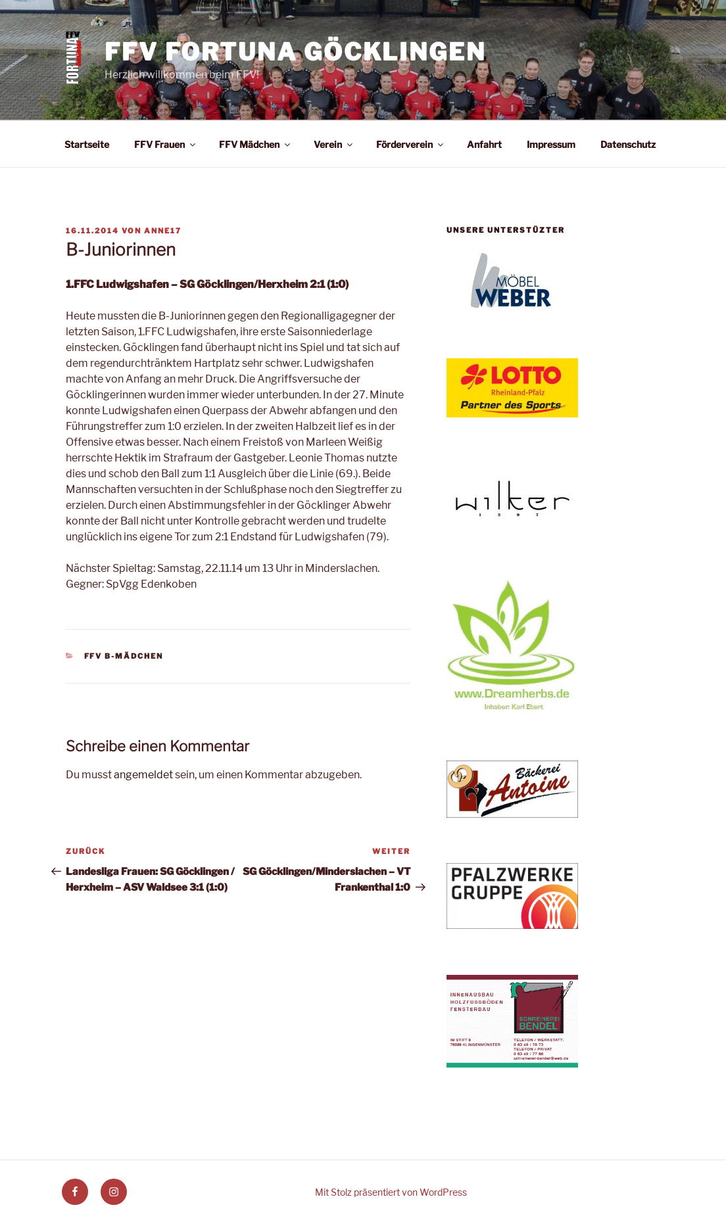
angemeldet (143, 774)
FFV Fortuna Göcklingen (295, 51)
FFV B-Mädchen (124, 656)
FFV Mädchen (255, 144)
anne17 (163, 230)
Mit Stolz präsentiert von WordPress (391, 1192)
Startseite (86, 144)
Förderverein (410, 144)
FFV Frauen (165, 144)
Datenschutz (628, 144)
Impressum (551, 144)
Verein (334, 144)
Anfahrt (484, 144)
